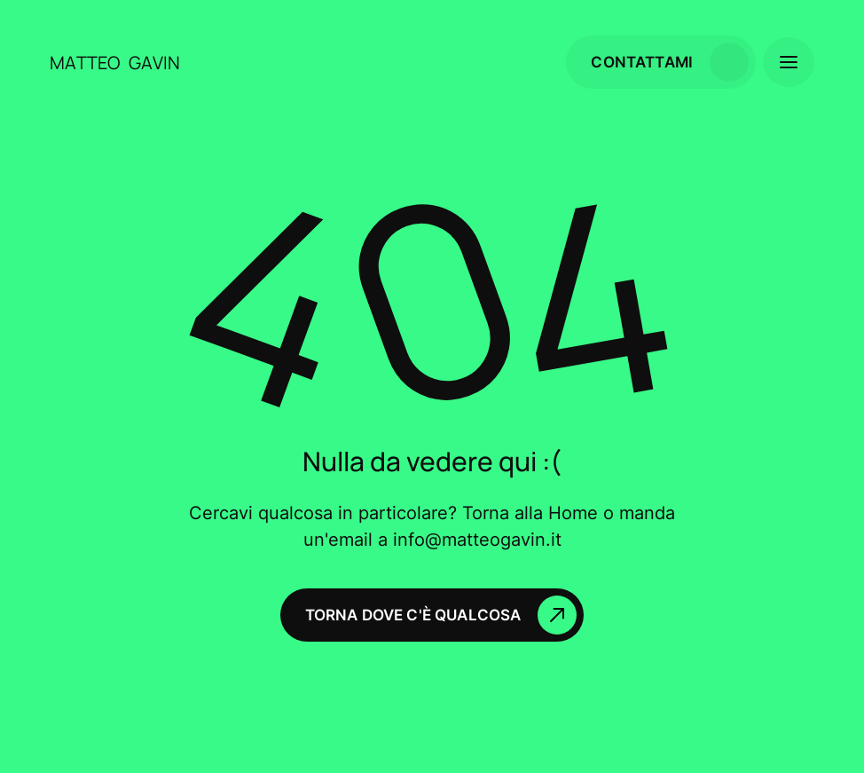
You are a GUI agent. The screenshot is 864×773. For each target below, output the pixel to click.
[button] (788, 62)
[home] (85, 62)
